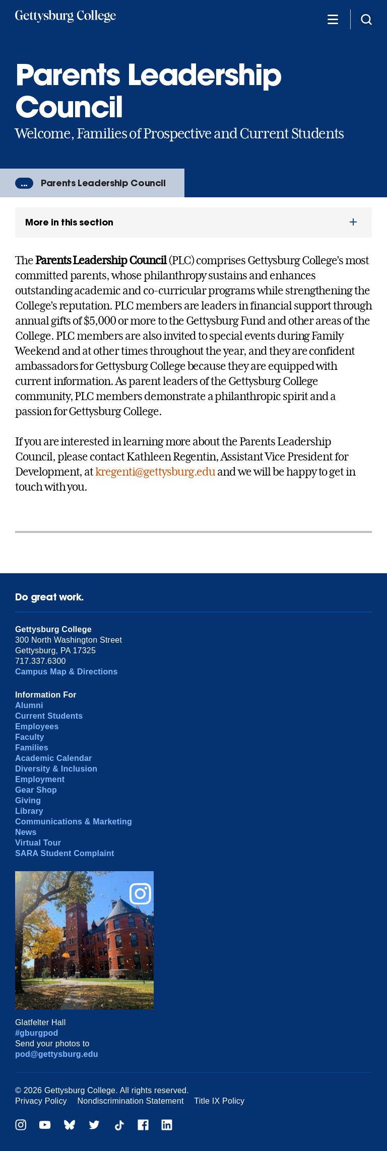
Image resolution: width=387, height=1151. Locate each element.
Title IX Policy (219, 1101)
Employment (39, 779)
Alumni (29, 705)
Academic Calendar (53, 758)
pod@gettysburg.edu (56, 1054)
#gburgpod (36, 1033)
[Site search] (366, 19)
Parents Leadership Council (103, 183)
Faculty (29, 737)
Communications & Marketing (73, 821)
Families (31, 747)
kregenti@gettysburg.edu (155, 471)
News (26, 832)
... (24, 183)
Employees (37, 726)
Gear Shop (36, 790)
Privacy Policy (41, 1101)
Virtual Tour (38, 842)
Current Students (49, 716)
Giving (28, 800)
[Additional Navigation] (332, 19)
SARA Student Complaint (64, 853)
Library (29, 811)
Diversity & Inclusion (56, 768)
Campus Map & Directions (66, 671)
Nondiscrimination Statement (131, 1101)
